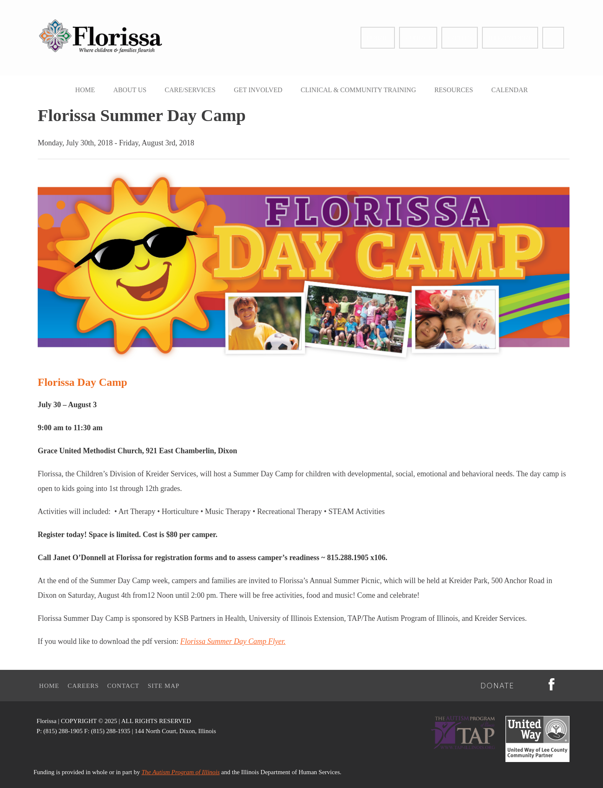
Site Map (164, 685)
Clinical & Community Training (358, 89)
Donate (378, 37)
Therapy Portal (510, 37)
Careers (460, 37)
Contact (418, 37)
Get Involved (258, 89)
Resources (453, 89)
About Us (129, 89)
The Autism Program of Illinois (181, 772)
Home (85, 89)
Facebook (553, 38)
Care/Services (190, 89)
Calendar (509, 89)
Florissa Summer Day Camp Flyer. (232, 641)
